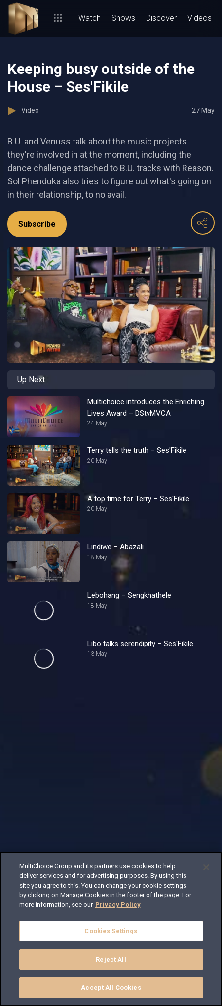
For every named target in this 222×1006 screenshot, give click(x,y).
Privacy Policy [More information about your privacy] (118, 904)
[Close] (206, 867)
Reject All (111, 959)
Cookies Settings (110, 930)
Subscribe (37, 224)
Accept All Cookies (111, 987)
